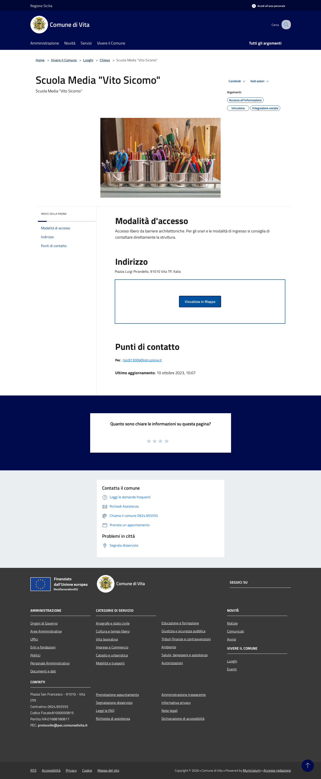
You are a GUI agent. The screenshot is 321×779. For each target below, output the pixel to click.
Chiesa (105, 60)
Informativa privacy (176, 702)
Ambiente (168, 647)
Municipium (252, 770)
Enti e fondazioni (43, 647)
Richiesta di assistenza (113, 718)
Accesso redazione (277, 770)
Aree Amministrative (46, 631)
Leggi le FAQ (105, 710)
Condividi (238, 81)
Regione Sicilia (41, 5)
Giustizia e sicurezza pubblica (183, 631)
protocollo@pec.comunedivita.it (63, 725)
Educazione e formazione (180, 623)
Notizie (232, 623)
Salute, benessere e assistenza (184, 655)
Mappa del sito (108, 770)
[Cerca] (285, 24)
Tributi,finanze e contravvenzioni (186, 639)
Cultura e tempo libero (113, 631)
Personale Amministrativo (50, 663)
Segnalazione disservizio (114, 702)
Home (40, 60)
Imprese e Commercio (112, 647)
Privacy (71, 770)
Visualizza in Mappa (200, 301)
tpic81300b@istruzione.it (142, 360)
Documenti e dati (43, 671)
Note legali (169, 710)
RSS (33, 770)
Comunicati (235, 631)
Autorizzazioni (172, 663)
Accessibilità (51, 770)
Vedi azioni (260, 81)
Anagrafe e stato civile (113, 623)
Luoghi (88, 60)
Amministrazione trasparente (183, 694)
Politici (35, 655)
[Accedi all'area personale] (268, 6)
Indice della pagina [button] (53, 214)
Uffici (34, 639)
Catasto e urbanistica (112, 655)
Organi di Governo (44, 623)
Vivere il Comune (64, 60)
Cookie (87, 770)
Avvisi (231, 639)
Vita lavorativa (107, 639)
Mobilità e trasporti (110, 663)
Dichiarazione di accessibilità (182, 718)
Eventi (232, 669)
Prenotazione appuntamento (117, 694)
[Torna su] (308, 766)
